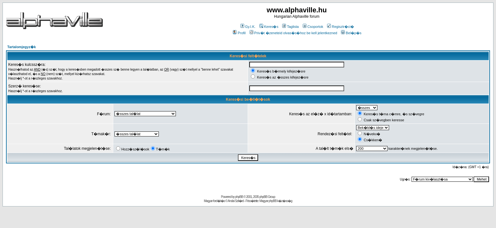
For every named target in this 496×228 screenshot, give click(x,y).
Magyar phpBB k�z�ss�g (275, 201)
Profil (239, 33)
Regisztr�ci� (340, 26)
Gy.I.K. (248, 26)
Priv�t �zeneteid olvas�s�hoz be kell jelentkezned (293, 33)
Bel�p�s (351, 33)
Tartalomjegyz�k (21, 47)
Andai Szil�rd (236, 201)
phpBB (239, 197)
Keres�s (268, 26)
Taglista (290, 26)
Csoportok (313, 26)
